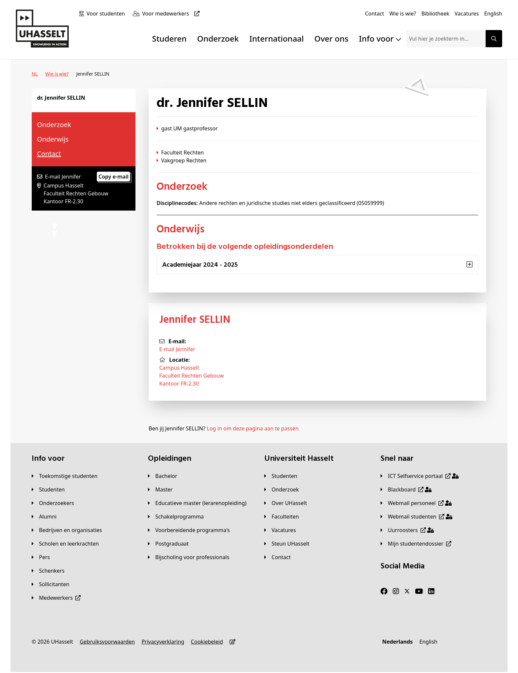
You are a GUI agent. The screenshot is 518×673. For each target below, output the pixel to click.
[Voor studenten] (107, 13)
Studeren (169, 38)
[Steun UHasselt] (286, 544)
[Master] (160, 489)
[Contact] (374, 13)
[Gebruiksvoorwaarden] (107, 642)
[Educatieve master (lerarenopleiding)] (197, 503)
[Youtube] (419, 591)
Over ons (331, 38)
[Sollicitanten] (50, 584)
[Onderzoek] (281, 489)
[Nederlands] (397, 642)
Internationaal (276, 38)
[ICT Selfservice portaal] (420, 476)
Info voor (380, 38)
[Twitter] (407, 591)
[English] (493, 13)
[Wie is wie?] (402, 13)
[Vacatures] (467, 13)
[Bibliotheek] (435, 13)
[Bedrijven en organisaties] (67, 530)
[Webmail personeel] (416, 503)
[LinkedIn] (431, 591)
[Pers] (41, 557)
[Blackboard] (406, 489)
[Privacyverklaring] (162, 642)
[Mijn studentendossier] (416, 544)
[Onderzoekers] (53, 503)
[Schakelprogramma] (176, 517)
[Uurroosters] (407, 530)
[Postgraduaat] (168, 544)
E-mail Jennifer (177, 349)
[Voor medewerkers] (172, 13)
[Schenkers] (48, 571)
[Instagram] (396, 591)
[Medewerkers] (56, 598)
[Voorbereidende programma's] (189, 530)
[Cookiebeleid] (207, 642)
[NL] (35, 74)
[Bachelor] (162, 476)
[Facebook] (384, 591)
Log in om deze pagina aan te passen (253, 428)
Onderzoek (218, 38)
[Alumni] (44, 517)
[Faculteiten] (281, 517)
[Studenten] (48, 489)
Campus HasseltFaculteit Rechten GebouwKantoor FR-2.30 (191, 375)
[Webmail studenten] (416, 517)
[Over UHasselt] (285, 503)
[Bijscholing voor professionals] (188, 557)
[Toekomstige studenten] (64, 476)
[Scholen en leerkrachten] (65, 544)
